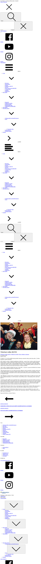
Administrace (2, 496)
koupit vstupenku (3, 1)
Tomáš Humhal (3, 498)
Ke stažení (5, 455)
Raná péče (7, 102)
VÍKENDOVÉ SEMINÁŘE (10, 106)
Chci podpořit (3, 62)
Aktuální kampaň (8, 131)
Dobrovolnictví (8, 130)
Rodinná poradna (8, 104)
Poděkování (5, 431)
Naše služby (22, 97)
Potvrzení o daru (10, 129)
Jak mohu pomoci (22, 113)
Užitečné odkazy (6, 432)
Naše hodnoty (7, 84)
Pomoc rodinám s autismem (24, 354)
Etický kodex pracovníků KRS (10, 88)
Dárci (23, 124)
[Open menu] (0, 32)
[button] (9, 10)
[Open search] (10, 16)
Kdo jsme (7, 83)
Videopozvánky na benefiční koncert (12, 118)
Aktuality (7, 90)
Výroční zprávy (8, 89)
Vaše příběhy (5, 107)
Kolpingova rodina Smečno (5, 354)
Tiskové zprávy (5, 454)
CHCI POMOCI (3, 31)
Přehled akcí (7, 91)
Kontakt (4, 132)
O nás (22, 78)
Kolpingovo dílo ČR (9, 86)
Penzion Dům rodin (8, 105)
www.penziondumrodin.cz (5, 460)
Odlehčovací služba (8, 103)
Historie (6, 85)
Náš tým (6, 87)
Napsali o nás (5, 453)
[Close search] (23, 26)
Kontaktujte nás (6, 452)
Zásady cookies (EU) (7, 434)
